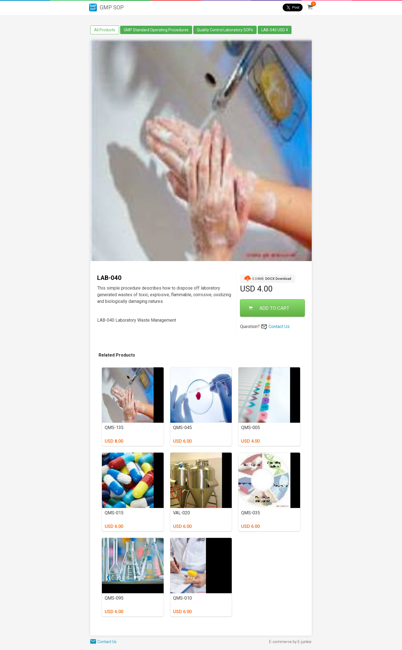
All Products (104, 30)
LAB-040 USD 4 (274, 30)
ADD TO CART (269, 308)
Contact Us (279, 326)
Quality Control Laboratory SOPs (225, 30)
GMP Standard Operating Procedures (156, 30)
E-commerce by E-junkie (290, 641)
